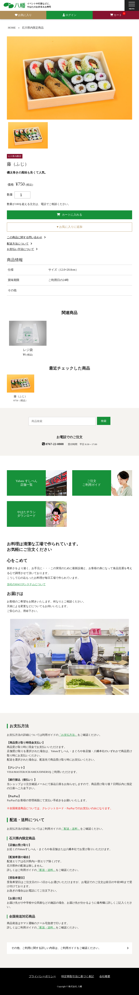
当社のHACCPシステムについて (26, 584)
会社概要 (104, 976)
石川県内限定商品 (33, 27)
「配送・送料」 (70, 828)
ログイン (71, 15)
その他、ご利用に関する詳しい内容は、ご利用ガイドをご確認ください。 (56, 948)
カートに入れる (69, 214)
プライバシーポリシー (42, 976)
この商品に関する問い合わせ (24, 237)
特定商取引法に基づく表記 (77, 976)
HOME (12, 27)
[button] (132, 5)
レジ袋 (28, 350)
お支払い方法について (20, 249)
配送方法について (18, 243)
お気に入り (25, 15)
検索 (103, 421)
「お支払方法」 (67, 734)
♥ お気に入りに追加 (69, 226)
